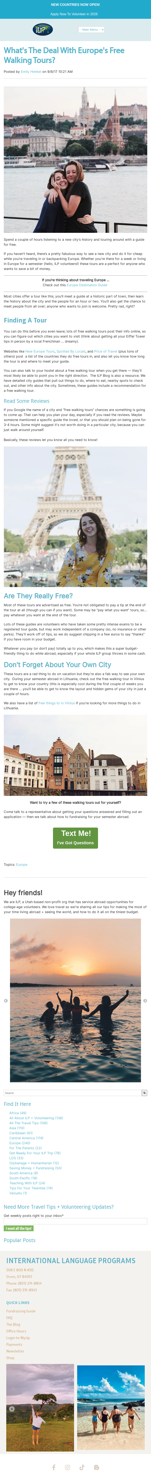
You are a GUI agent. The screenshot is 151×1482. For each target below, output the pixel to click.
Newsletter (15, 1351)
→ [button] (145, 1001)
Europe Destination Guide (87, 285)
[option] (75, 1001)
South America (23, 1173)
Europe (21, 864)
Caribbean (21, 1133)
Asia (17, 1128)
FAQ (9, 1317)
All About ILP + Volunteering (36, 1118)
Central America (26, 1138)
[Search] (144, 1093)
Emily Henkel (31, 71)
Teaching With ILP (27, 1183)
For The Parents (25, 1148)
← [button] (6, 1001)
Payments (14, 1344)
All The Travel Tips (28, 1123)
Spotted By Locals (71, 351)
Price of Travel (105, 351)
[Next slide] (139, 1409)
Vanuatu (18, 1193)
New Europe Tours (40, 351)
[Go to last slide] (12, 1409)
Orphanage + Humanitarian (34, 1163)
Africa (17, 1113)
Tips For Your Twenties (31, 1188)
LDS (16, 1158)
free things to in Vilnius (57, 703)
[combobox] (73, 1093)
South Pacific (23, 1178)
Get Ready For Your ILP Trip (35, 1153)
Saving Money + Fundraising (35, 1168)
